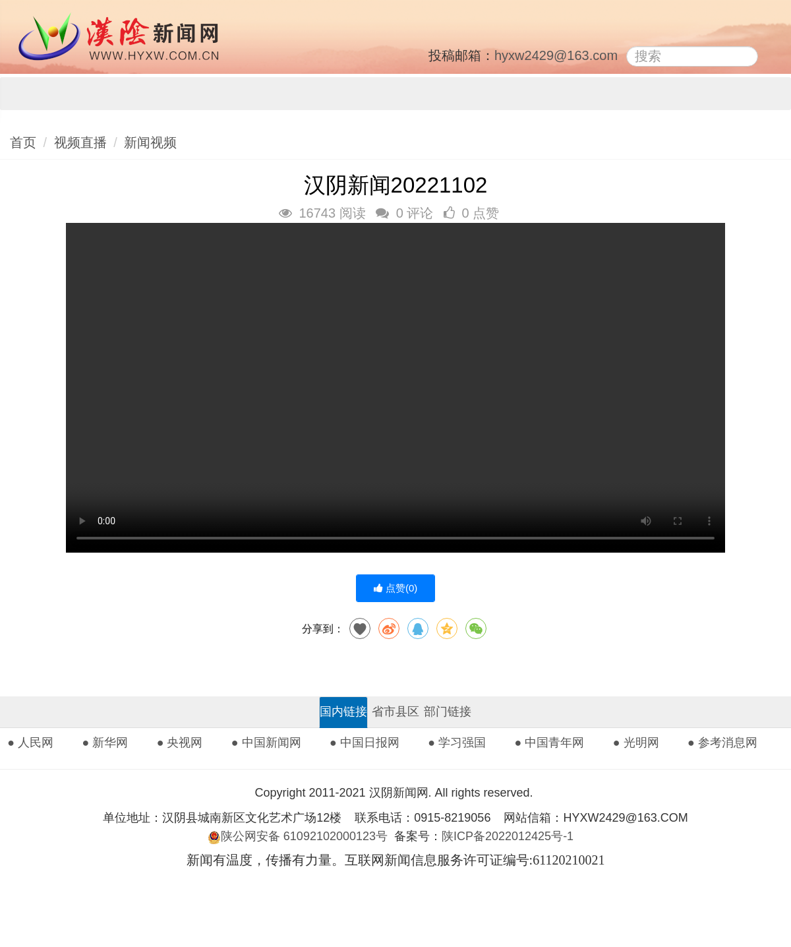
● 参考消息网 (722, 742)
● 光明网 (636, 742)
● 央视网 (180, 742)
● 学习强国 (457, 742)
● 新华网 (105, 742)
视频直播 (80, 142)
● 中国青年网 (550, 742)
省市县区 (395, 711)
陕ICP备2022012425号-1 (512, 836)
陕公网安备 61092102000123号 (298, 836)
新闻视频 (150, 142)
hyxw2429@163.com (556, 55)
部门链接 (447, 711)
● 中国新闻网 (266, 742)
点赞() (396, 588)
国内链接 (343, 711)
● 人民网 (30, 742)
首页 (23, 142)
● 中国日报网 (364, 742)
